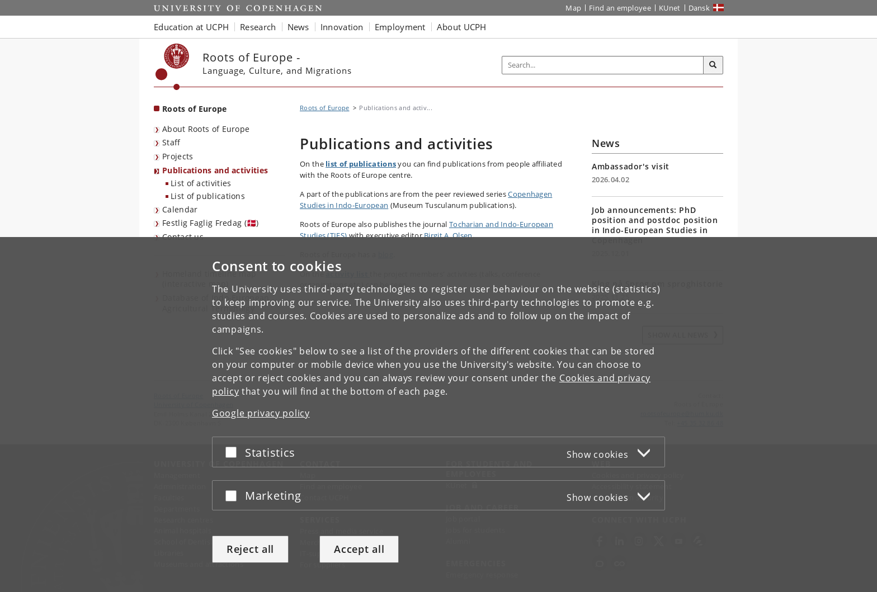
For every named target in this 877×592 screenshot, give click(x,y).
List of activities (201, 183)
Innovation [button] (342, 26)
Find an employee (620, 8)
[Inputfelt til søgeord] (603, 65)
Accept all (359, 549)
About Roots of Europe (205, 129)
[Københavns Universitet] (172, 67)
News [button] (298, 26)
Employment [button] (400, 26)
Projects (177, 156)
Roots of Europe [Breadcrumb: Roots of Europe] (325, 107)
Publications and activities (215, 170)
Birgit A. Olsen (448, 235)
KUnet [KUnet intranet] (670, 8)
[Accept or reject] (233, 452)
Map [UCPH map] (573, 8)
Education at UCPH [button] (191, 26)
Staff (171, 142)
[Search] (713, 65)
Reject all (250, 549)
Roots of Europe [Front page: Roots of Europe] (194, 108)
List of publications (208, 196)
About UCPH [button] (462, 26)
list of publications (361, 164)
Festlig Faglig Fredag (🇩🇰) (210, 222)
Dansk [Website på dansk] (699, 8)
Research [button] (258, 26)
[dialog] (438, 414)
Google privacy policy (261, 413)
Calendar (179, 209)
